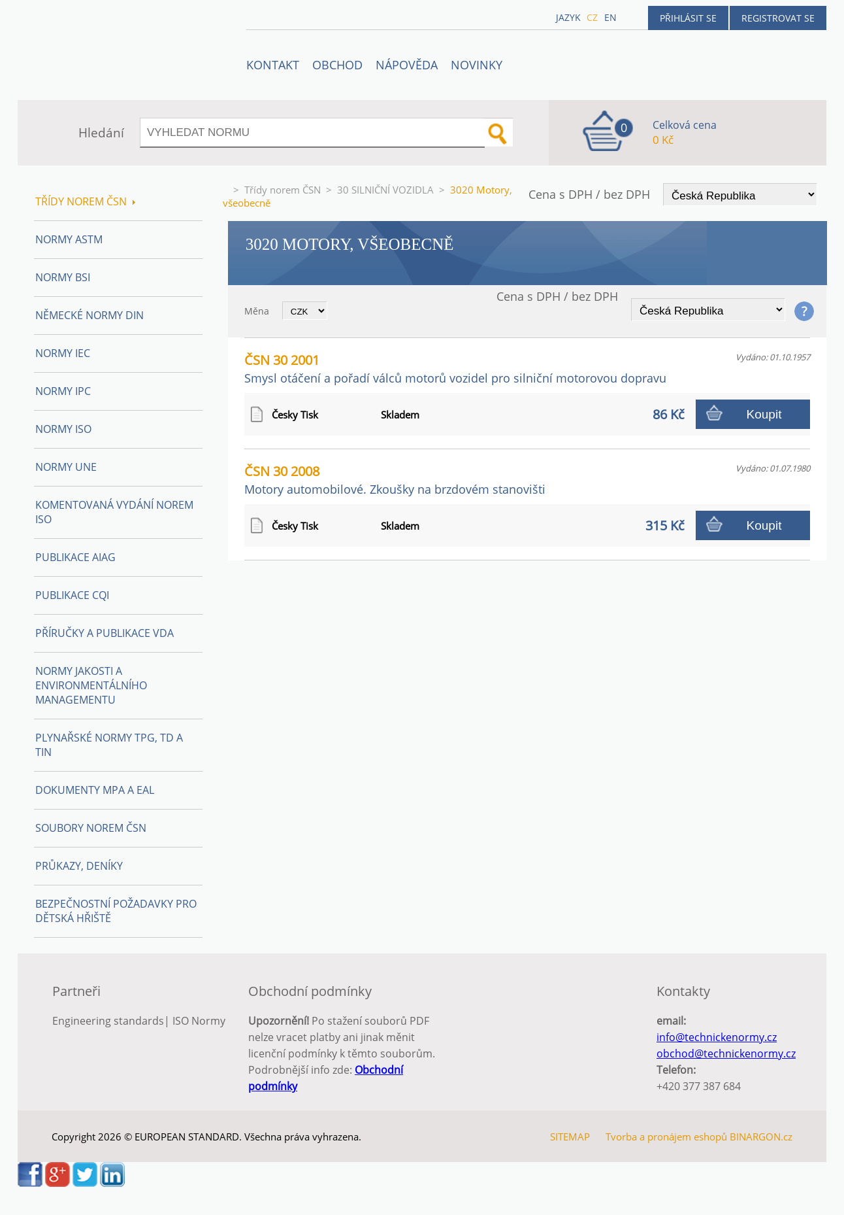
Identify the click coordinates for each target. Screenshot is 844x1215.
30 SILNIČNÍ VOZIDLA (385, 189)
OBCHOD (337, 65)
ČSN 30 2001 (455, 368)
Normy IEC (62, 353)
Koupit (764, 414)
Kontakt (272, 65)
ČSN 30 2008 (394, 479)
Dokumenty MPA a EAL (94, 790)
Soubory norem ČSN (90, 828)
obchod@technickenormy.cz (726, 1053)
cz (592, 17)
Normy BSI (62, 277)
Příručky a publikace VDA (104, 633)
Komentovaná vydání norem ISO (114, 512)
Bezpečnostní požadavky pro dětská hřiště (116, 911)
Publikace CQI (72, 595)
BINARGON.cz (761, 1136)
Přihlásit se (688, 18)
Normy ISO (63, 429)
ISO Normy (198, 1021)
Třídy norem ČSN (282, 189)
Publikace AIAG (75, 557)
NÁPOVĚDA (407, 65)
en (610, 17)
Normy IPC (63, 391)
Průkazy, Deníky (79, 866)
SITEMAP (570, 1136)
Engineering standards (108, 1021)
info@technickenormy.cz (717, 1037)
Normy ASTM (69, 239)
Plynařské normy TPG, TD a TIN (109, 744)
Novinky (476, 65)
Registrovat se (778, 18)
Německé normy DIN (89, 315)
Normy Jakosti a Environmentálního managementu (91, 685)
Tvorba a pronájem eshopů (666, 1136)
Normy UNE (66, 467)
